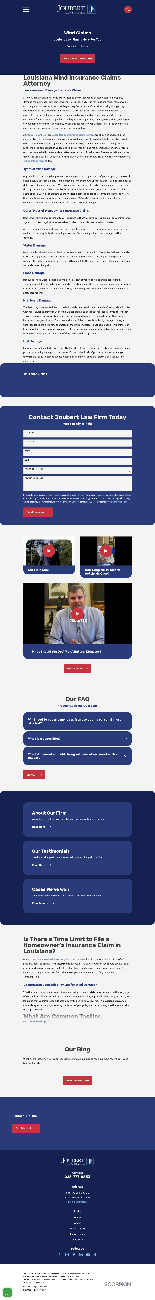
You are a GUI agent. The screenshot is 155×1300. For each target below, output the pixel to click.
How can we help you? (34, 478)
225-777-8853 (77, 1177)
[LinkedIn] (81, 1255)
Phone (27, 451)
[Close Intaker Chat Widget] (145, 1209)
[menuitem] (27, 1290)
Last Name (29, 442)
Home (77, 1218)
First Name (29, 432)
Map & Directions (77, 1202)
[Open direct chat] (139, 1209)
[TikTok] (95, 1255)
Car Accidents (77, 1234)
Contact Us (77, 1240)
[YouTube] (88, 1255)
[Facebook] (74, 1255)
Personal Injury (77, 1229)
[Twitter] (60, 1255)
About (77, 1223)
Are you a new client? (34, 469)
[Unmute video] (104, 1209)
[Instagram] (67, 1255)
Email (27, 460)
